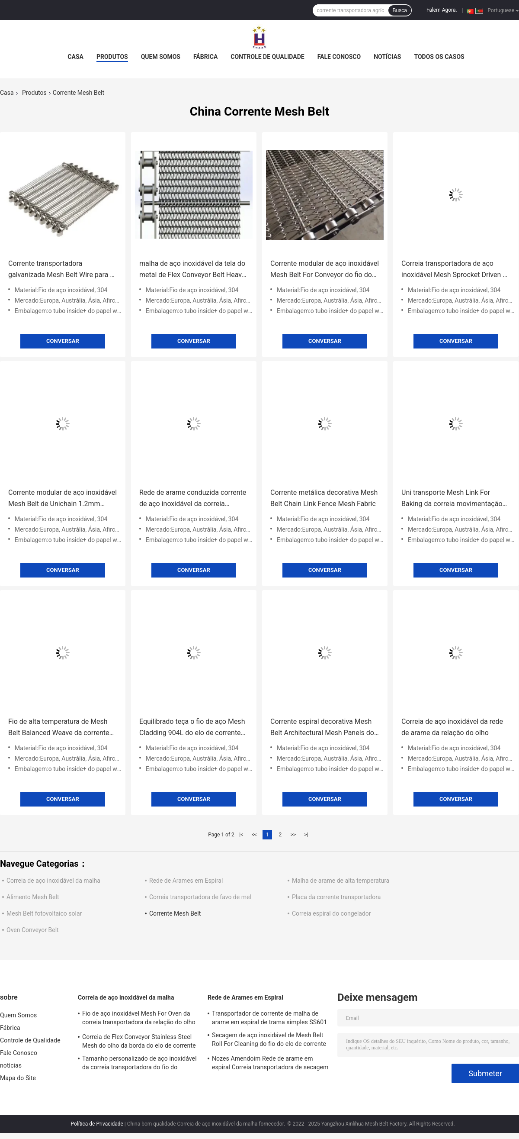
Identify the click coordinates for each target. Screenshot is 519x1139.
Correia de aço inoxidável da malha (53, 880)
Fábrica (205, 56)
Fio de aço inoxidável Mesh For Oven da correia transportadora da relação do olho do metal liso (138, 1019)
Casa (75, 56)
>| (306, 835)
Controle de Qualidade (267, 56)
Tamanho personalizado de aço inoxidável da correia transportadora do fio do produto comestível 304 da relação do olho (140, 1064)
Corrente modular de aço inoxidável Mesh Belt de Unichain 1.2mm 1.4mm (62, 499)
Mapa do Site (18, 1077)
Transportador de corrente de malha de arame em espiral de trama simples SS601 (269, 1018)
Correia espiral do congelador (331, 913)
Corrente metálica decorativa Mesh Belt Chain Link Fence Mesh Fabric (324, 498)
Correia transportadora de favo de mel (200, 897)
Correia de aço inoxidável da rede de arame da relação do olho (452, 727)
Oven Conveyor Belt (32, 929)
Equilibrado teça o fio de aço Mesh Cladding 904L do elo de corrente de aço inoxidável (192, 728)
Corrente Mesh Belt (175, 913)
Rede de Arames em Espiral (186, 880)
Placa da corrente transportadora (336, 897)
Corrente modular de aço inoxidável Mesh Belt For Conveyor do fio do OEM (324, 270)
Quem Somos (160, 56)
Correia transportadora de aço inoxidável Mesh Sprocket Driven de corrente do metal (455, 270)
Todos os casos (439, 56)
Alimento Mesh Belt (32, 897)
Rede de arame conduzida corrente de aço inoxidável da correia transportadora (192, 499)
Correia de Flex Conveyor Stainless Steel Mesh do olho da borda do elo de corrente (139, 1041)
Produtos (112, 56)
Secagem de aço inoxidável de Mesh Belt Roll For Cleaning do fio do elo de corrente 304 (269, 1041)
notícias (387, 56)
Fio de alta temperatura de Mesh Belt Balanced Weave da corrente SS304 (58, 728)
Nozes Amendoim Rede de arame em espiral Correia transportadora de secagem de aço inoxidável (270, 1064)
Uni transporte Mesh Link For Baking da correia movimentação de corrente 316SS (452, 499)
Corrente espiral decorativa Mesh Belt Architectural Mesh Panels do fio (322, 728)
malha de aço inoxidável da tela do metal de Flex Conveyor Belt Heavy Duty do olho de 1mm (192, 270)
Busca (400, 10)
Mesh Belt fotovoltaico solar (44, 913)
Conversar (62, 341)
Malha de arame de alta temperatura (340, 880)
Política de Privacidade (96, 1124)
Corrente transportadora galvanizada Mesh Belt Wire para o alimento (61, 270)
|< (241, 835)
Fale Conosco (339, 56)
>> (293, 835)
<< (254, 835)
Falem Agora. (441, 10)
